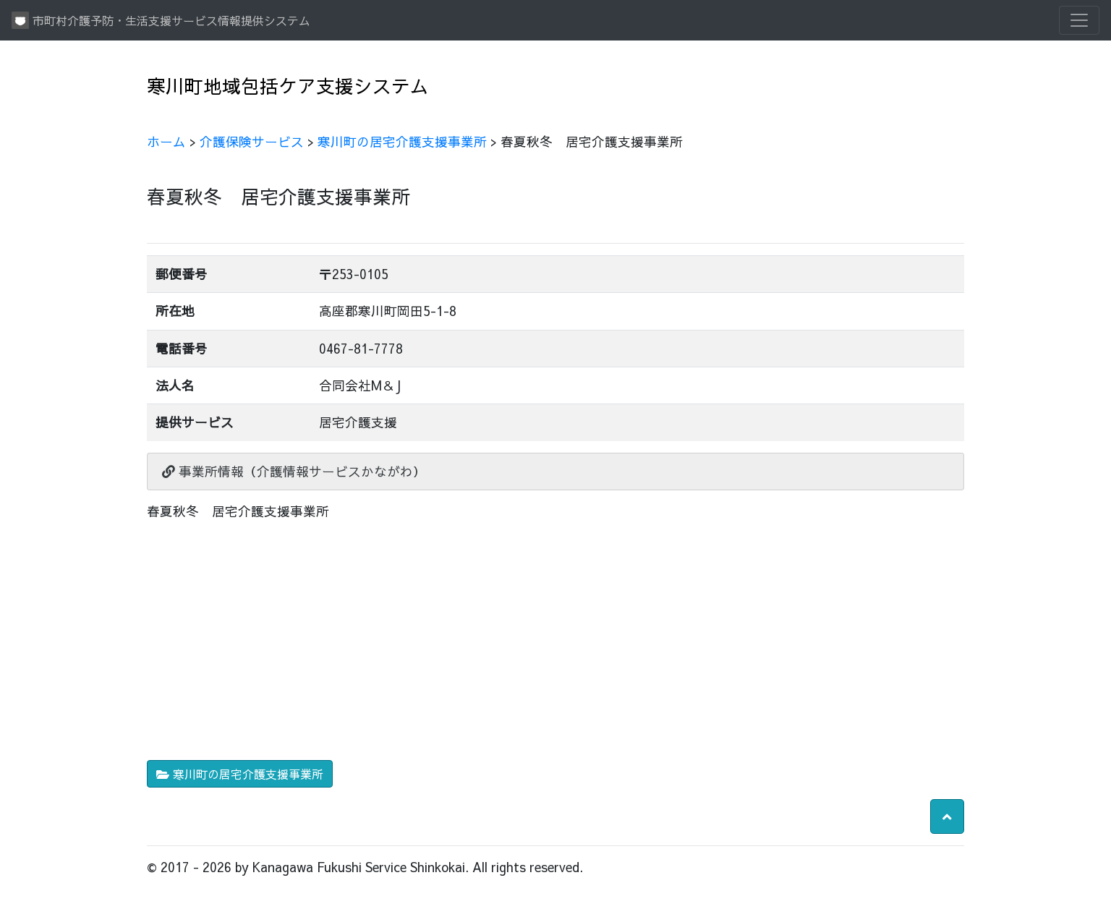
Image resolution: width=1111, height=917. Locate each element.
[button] (947, 816)
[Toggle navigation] (1079, 20)
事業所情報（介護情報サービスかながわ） (294, 471)
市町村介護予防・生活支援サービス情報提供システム (161, 20)
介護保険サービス (252, 141)
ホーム (166, 141)
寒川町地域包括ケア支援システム (288, 85)
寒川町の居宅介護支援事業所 (402, 141)
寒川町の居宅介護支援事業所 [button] (239, 774)
